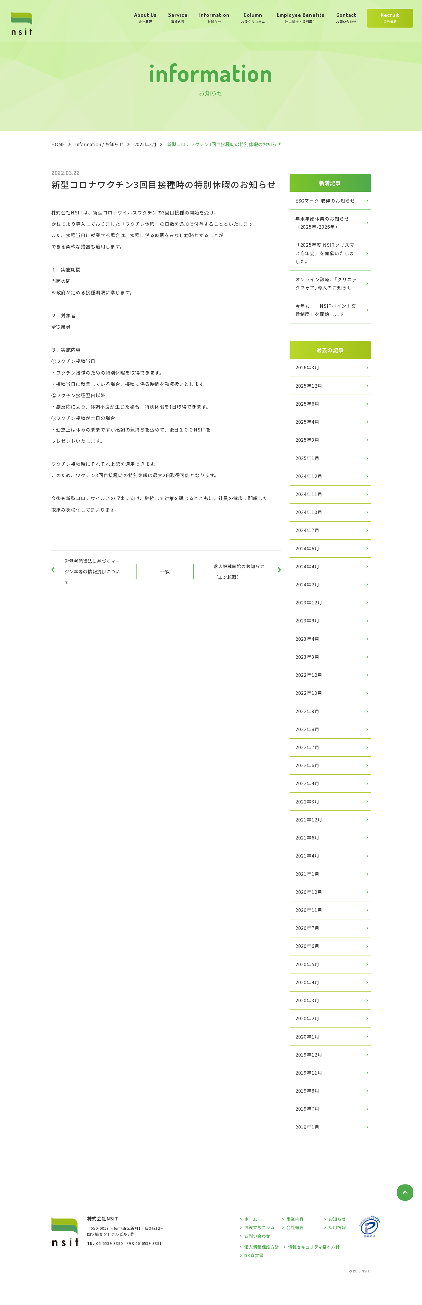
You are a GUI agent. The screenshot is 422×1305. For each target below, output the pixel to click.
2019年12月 (309, 1075)
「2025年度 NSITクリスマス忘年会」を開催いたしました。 (328, 255)
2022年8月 (308, 741)
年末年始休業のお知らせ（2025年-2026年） (323, 223)
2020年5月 (308, 982)
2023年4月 (308, 649)
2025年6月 (308, 407)
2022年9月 (308, 723)
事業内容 (296, 1242)
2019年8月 (308, 1112)
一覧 (165, 573)
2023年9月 (308, 630)
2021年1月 (308, 890)
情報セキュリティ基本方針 (318, 1269)
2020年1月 (308, 1056)
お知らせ (338, 1242)
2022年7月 (308, 760)
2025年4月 (308, 426)
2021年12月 (309, 834)
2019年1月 (308, 1149)
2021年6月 (308, 852)
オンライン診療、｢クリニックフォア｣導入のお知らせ (326, 285)
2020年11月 (309, 926)
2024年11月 (309, 500)
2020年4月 (308, 1001)
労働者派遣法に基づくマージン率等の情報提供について (90, 573)
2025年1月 (308, 463)
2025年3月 (308, 445)
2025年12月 (309, 389)
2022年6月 (308, 778)
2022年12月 (309, 686)
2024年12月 (309, 482)
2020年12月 (309, 908)
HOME (58, 144)
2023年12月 (309, 611)
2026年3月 (308, 371)
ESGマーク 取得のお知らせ (326, 200)
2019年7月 (308, 1130)
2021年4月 (308, 871)
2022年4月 (308, 797)
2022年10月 (309, 704)
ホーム (251, 1242)
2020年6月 (308, 964)
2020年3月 (308, 1019)
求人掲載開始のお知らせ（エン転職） (241, 573)
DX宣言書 (255, 1277)
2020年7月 (308, 945)
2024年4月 (308, 574)
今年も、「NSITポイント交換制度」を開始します (326, 313)
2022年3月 (145, 144)
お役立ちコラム (261, 1250)
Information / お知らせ (99, 144)
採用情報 (338, 1250)
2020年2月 (308, 1038)
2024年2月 (308, 593)
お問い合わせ (258, 1258)
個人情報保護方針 (263, 1269)
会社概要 (296, 1250)
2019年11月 (309, 1094)
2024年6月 (308, 556)
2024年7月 (308, 537)
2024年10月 (309, 519)
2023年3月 (308, 667)
